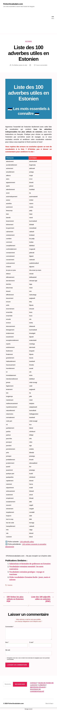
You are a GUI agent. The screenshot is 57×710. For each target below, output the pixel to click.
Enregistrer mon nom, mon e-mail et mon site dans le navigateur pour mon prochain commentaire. (28, 658)
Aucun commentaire (41, 65)
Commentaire (9, 626)
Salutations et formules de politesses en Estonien (30, 564)
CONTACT (33, 683)
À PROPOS (42, 685)
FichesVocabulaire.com (13, 4)
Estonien (28, 41)
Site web (7, 650)
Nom (7, 642)
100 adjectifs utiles (27, 542)
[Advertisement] (28, 22)
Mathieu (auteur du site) (20, 65)
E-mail (31, 642)
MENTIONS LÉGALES (37, 687)
